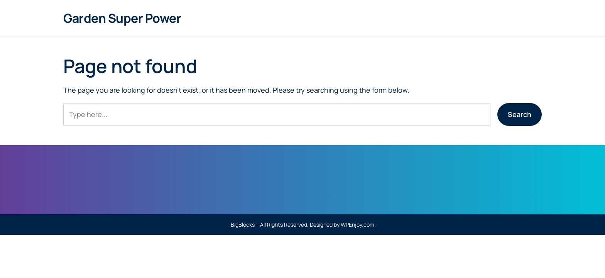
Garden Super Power (122, 18)
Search (519, 114)
